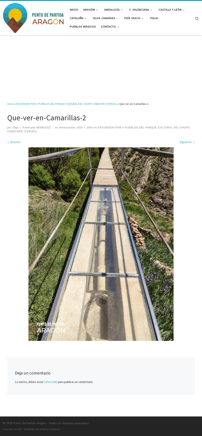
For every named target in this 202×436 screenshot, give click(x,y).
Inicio (10, 104)
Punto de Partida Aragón (30, 423)
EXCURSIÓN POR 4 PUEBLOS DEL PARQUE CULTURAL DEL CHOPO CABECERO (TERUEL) (66, 104)
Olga (15, 127)
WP (20, 429)
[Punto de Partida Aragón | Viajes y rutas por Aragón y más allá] (33, 17)
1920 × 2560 (84, 127)
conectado (50, 382)
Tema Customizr (51, 429)
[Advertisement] (101, 65)
